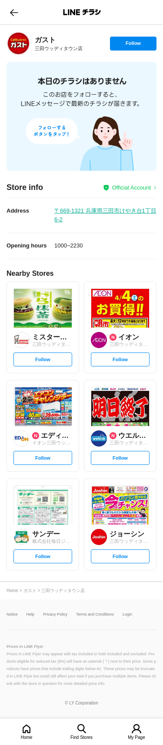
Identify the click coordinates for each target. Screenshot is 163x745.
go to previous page (14, 12)
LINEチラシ (82, 12)
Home (27, 737)
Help (31, 614)
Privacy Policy (55, 614)
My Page (136, 737)
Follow (133, 45)
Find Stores (81, 737)
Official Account (131, 187)
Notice (12, 614)
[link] (18, 43)
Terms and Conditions (95, 614)
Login (127, 614)
